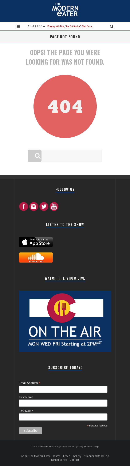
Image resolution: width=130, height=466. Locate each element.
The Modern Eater (45, 446)
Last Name (26, 411)
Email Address (29, 383)
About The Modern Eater (35, 456)
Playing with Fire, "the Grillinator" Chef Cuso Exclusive (74, 26)
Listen (66, 456)
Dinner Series (59, 460)
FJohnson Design (91, 446)
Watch (56, 456)
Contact (74, 460)
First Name (26, 397)
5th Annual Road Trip (96, 456)
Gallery (77, 456)
